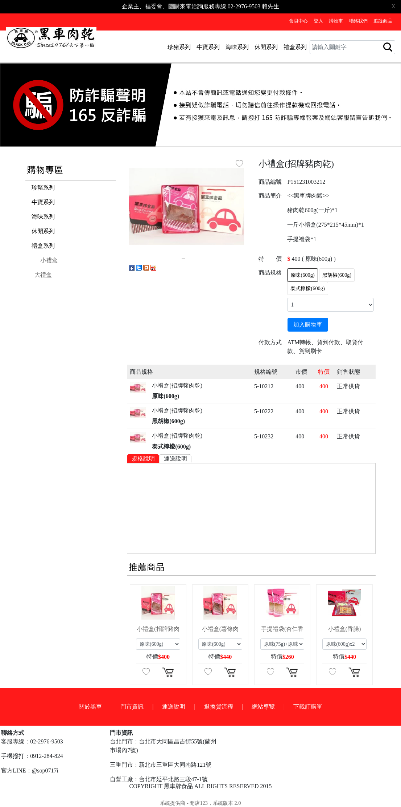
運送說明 (175, 458)
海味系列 (237, 47)
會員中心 (298, 21)
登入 (318, 21)
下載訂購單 (307, 706)
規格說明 (143, 458)
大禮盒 (43, 275)
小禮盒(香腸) (344, 629)
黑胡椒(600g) (336, 275)
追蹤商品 (382, 21)
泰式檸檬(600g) (307, 288)
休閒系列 (266, 47)
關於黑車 (90, 706)
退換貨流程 (218, 706)
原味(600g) (302, 275)
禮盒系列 (295, 47)
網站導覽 (263, 706)
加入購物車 (307, 324)
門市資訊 (132, 706)
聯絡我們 (358, 21)
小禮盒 (49, 260)
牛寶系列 (208, 47)
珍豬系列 (179, 47)
